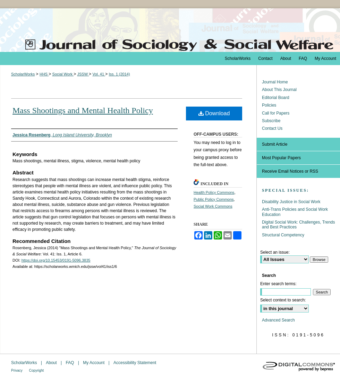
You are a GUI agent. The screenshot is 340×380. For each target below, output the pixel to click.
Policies (269, 105)
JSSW (83, 74)
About (52, 362)
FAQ (70, 362)
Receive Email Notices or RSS (290, 171)
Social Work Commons (213, 206)
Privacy (17, 370)
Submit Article (274, 144)
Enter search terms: (278, 283)
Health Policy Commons (214, 192)
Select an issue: (275, 252)
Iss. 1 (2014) (119, 74)
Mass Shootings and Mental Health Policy (82, 110)
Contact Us (272, 128)
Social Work (63, 74)
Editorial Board (275, 97)
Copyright (36, 370)
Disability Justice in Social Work (291, 201)
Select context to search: (283, 300)
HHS (44, 74)
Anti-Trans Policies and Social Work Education (295, 212)
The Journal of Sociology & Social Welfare (170, 30)
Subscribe (271, 120)
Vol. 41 (98, 74)
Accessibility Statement (134, 362)
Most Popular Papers (281, 157)
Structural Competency (283, 235)
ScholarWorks (23, 74)
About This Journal (279, 89)
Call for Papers (275, 113)
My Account (94, 362)
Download (214, 113)
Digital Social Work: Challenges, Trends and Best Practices (298, 224)
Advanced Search (278, 320)
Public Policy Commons (214, 199)
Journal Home (275, 82)
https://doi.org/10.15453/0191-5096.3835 (56, 260)
